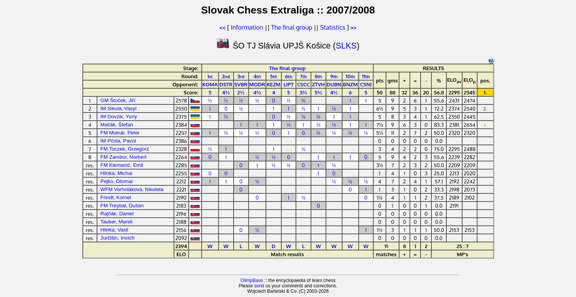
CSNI (366, 84)
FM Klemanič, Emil (121, 165)
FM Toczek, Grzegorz (124, 149)
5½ (318, 92)
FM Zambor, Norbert (123, 157)
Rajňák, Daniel (117, 213)
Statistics (332, 27)
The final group (291, 27)
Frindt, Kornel (115, 197)
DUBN (334, 84)
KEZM (273, 84)
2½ (241, 92)
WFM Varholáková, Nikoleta (132, 189)
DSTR (225, 84)
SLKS (346, 45)
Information (247, 27)
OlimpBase (251, 280)
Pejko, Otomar (116, 181)
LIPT (289, 84)
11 (366, 76)
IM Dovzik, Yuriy (118, 116)
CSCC (303, 84)
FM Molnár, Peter (120, 133)
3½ (303, 92)
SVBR (240, 84)
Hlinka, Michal (116, 173)
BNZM (350, 84)
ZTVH (318, 84)
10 (350, 76)
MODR (257, 84)
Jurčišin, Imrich (117, 238)
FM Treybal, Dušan (122, 205)
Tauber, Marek (116, 222)
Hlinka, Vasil (114, 230)
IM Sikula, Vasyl (118, 108)
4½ (226, 92)
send (259, 286)
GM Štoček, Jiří (117, 100)
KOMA (210, 84)
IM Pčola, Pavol (118, 141)
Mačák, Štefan (116, 125)
